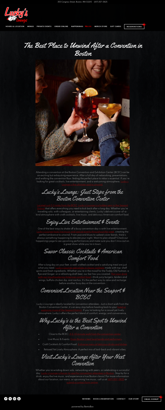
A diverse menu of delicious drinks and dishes (102, 346)
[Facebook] (5, 398)
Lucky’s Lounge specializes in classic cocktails (80, 269)
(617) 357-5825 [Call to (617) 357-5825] (100, 2)
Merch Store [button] (100, 26)
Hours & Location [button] (15, 26)
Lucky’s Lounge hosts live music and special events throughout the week (75, 233)
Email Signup (152, 399)
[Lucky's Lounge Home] (16, 15)
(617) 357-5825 (116, 381)
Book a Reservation (103, 399)
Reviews (86, 399)
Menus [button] (30, 26)
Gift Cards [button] (115, 26)
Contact (121, 399)
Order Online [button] (61, 26)
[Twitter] (10, 398)
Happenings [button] (77, 26)
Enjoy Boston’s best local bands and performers (96, 341)
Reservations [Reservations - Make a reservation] (134, 27)
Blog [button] (89, 26)
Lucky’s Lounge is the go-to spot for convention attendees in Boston (77, 375)
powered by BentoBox (82, 407)
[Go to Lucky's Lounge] (75, 2)
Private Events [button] (44, 26)
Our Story (134, 399)
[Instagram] (14, 398)
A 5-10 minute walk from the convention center (95, 335)
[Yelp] (19, 398)
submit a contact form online (82, 384)
